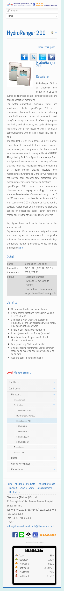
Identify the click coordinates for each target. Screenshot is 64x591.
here (20, 247)
